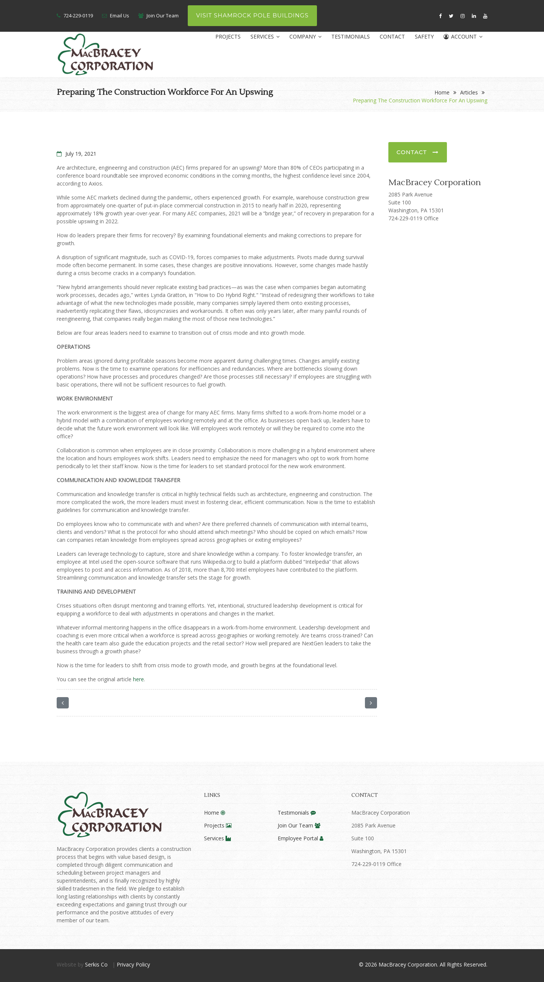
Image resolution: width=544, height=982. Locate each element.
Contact (392, 36)
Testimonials (350, 36)
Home (442, 92)
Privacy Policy (133, 964)
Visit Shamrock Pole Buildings (252, 15)
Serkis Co (96, 964)
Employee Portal (300, 838)
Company (305, 36)
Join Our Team (163, 15)
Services (265, 36)
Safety (424, 36)
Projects (228, 36)
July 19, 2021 (76, 153)
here (138, 679)
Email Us (119, 15)
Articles (469, 92)
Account (463, 36)
